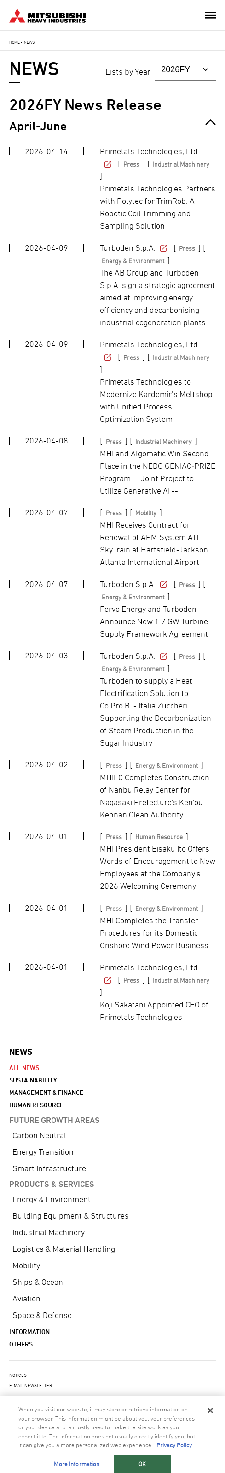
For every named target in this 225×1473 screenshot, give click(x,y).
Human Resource (36, 1105)
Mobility (26, 1265)
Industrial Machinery (48, 1232)
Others (21, 1344)
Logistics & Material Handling (63, 1249)
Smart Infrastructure (49, 1168)
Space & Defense (42, 1315)
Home (14, 42)
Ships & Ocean (37, 1282)
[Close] (210, 1418)
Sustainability (33, 1080)
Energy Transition (43, 1152)
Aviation (26, 1298)
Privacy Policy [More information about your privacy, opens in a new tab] (174, 1452)
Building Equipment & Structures (70, 1215)
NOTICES (18, 1375)
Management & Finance (46, 1092)
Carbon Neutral (39, 1135)
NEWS (20, 1052)
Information (29, 1331)
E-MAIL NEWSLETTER (30, 1385)
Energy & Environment (51, 1199)
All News (24, 1067)
